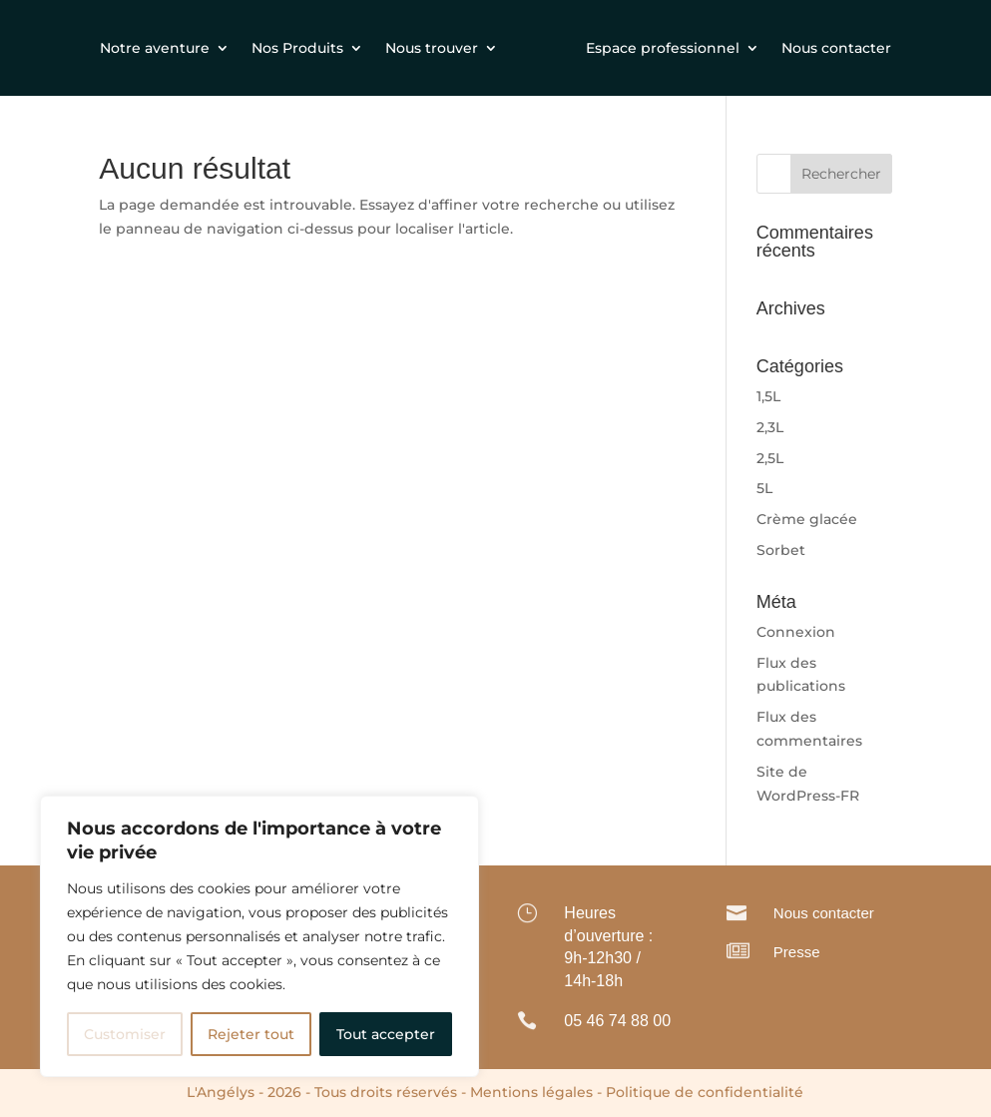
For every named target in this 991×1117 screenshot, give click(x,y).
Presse (796, 951)
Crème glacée (806, 519)
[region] (259, 936)
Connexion (795, 632)
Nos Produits (297, 48)
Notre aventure (155, 48)
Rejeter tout (251, 1034)
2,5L (769, 458)
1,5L (768, 396)
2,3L (769, 427)
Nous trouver (431, 48)
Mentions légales (531, 1092)
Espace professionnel (663, 48)
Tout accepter (385, 1034)
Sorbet (780, 550)
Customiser (125, 1034)
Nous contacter (836, 48)
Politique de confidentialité (704, 1092)
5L (764, 488)
